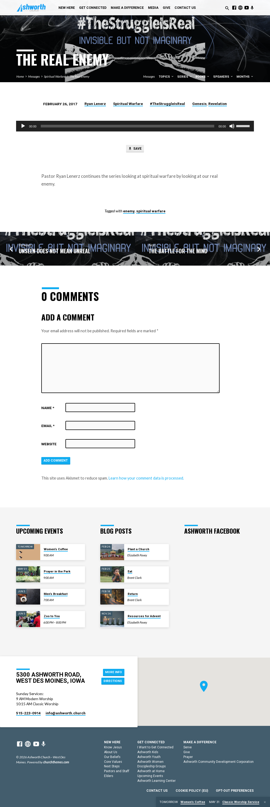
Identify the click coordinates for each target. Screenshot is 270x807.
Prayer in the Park (57, 571)
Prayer (188, 757)
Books (202, 76)
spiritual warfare (150, 212)
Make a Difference (127, 8)
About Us (110, 752)
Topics (166, 76)
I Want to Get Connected (155, 747)
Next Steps (112, 766)
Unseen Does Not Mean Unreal (54, 252)
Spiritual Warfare (54, 76)
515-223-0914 (28, 713)
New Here (66, 8)
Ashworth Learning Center (156, 781)
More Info (112, 672)
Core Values (113, 762)
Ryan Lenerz (95, 103)
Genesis (199, 103)
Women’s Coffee (56, 549)
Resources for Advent (144, 616)
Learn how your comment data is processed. (146, 479)
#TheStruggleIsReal (167, 103)
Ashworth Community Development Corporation (218, 762)
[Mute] (232, 126)
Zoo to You (52, 616)
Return (133, 594)
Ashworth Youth (149, 757)
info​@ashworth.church (66, 713)
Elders (108, 776)
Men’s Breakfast (56, 594)
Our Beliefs (112, 757)
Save (135, 149)
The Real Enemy (79, 76)
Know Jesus (113, 747)
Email (47, 426)
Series (184, 76)
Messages (34, 76)
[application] (135, 126)
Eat (130, 571)
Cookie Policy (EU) (192, 791)
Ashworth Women (150, 762)
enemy (129, 212)
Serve (187, 747)
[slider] (127, 126)
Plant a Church (138, 549)
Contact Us (185, 8)
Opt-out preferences (235, 791)
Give (166, 8)
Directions (112, 681)
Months (245, 76)
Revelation (217, 103)
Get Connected (92, 8)
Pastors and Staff (116, 771)
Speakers (223, 76)
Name (47, 408)
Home (20, 76)
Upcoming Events (150, 776)
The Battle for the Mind (178, 252)
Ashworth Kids (147, 752)
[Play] (23, 126)
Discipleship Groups (151, 766)
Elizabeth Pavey (137, 555)
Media (153, 8)
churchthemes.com (56, 762)
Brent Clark (134, 577)
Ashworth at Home (151, 771)
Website (49, 445)
